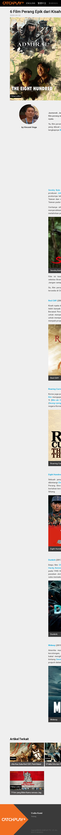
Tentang (33, 816)
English (30, 3)
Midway (51, 645)
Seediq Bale (54, 190)
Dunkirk (51, 560)
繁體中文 (42, 3)
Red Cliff (52, 300)
